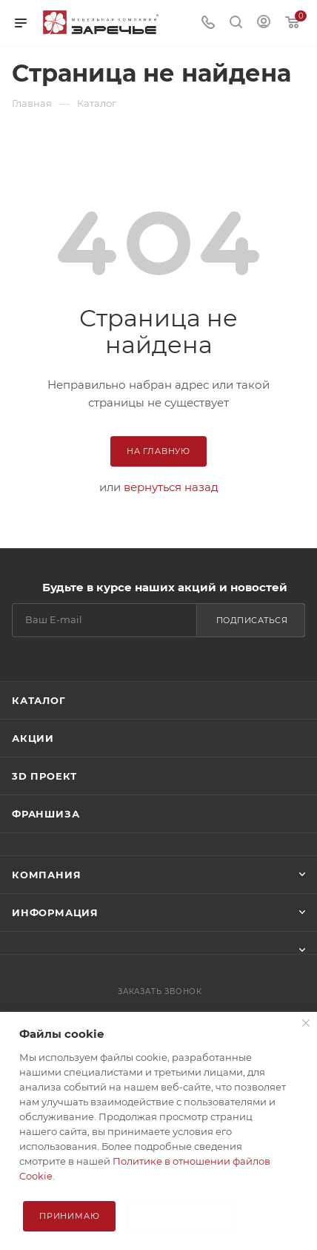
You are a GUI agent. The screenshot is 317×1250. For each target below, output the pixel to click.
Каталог (39, 700)
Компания (46, 875)
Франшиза (45, 814)
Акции (33, 738)
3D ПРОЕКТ (44, 776)
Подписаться (252, 620)
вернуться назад (171, 487)
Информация (55, 912)
